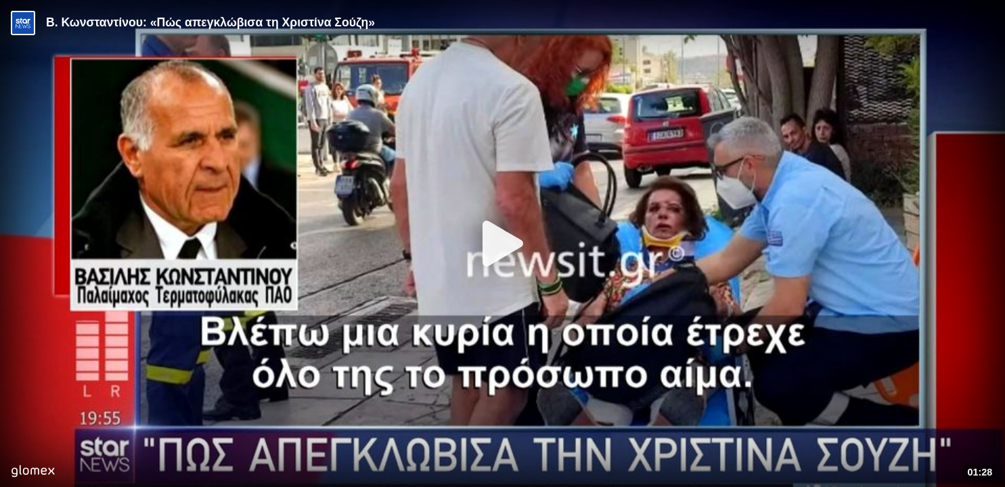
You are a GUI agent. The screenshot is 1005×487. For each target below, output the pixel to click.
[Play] (502, 243)
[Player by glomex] (33, 472)
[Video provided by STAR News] (23, 23)
